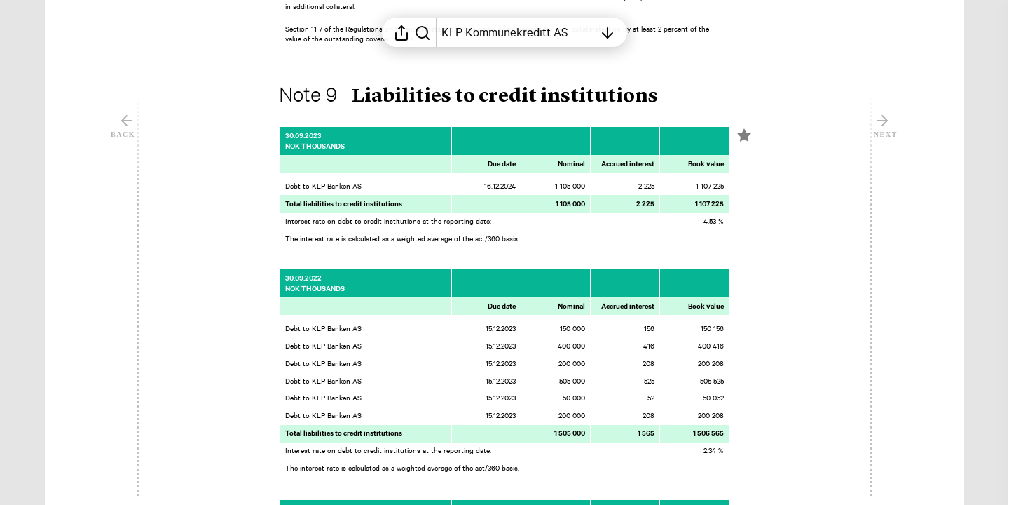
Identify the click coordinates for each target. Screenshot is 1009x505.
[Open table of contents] (517, 32)
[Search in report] (422, 32)
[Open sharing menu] (401, 32)
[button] (479, 97)
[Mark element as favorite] (744, 135)
